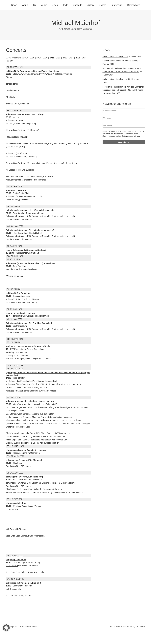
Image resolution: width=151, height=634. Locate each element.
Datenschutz (133, 5)
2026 (84, 58)
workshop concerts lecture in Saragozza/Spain (28, 346)
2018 (32, 58)
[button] (6, 628)
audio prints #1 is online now (115, 56)
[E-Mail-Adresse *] (124, 111)
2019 (38, 58)
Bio (34, 5)
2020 (45, 58)
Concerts (77, 5)
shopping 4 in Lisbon (16, 503)
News (14, 5)
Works (25, 5)
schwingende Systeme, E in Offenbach (24, 460)
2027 (10, 61)
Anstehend (16, 58)
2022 (58, 58)
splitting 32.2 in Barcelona (18, 293)
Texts (65, 5)
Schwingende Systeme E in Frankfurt (23, 583)
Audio (44, 5)
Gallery (90, 5)
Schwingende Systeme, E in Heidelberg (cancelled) (30, 230)
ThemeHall (140, 626)
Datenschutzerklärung (131, 136)
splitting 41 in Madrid (16, 190)
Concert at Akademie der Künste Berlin (120, 61)
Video (55, 5)
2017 (25, 58)
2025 (78, 58)
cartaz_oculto (12, 509)
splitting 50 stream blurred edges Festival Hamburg (30, 401)
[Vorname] (124, 118)
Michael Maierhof (75, 22)
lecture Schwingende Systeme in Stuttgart (26, 250)
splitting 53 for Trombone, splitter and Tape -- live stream (33, 71)
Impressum (116, 5)
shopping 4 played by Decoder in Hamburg (26, 450)
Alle (8, 58)
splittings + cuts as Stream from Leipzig (25, 114)
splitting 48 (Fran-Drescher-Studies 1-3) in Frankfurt (30, 263)
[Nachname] (124, 125)
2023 (65, 58)
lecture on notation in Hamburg (21, 313)
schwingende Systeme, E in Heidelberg (24, 477)
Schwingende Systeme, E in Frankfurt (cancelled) (29, 323)
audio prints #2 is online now (115, 79)
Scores (102, 5)
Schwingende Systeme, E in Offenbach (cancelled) (30, 210)
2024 (71, 58)
